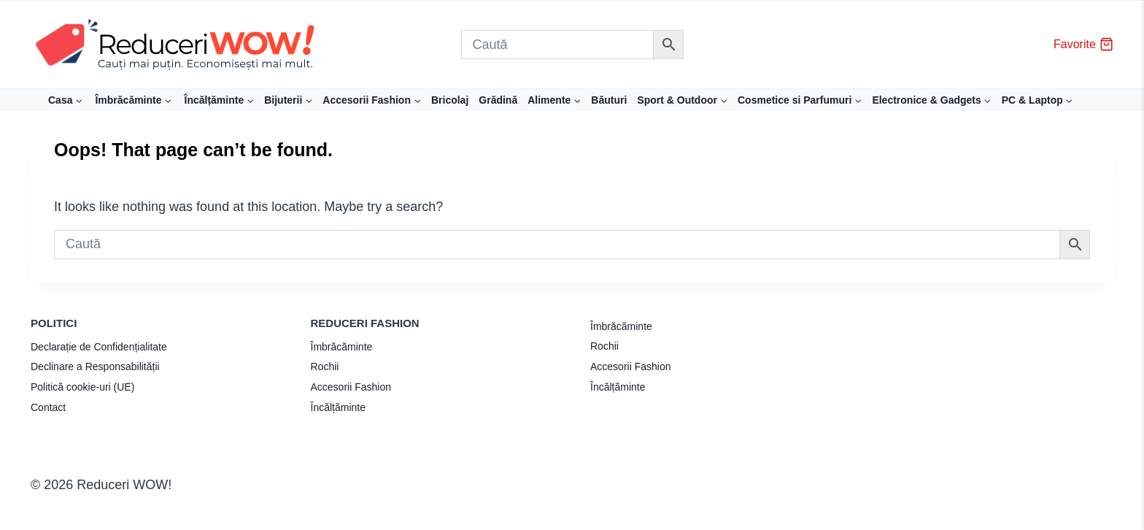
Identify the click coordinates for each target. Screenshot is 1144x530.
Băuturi (609, 100)
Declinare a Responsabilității (95, 366)
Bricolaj (449, 100)
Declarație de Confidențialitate (99, 347)
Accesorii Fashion (351, 387)
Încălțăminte (338, 407)
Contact (48, 407)
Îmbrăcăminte (342, 347)
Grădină (498, 100)
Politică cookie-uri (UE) (82, 387)
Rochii (325, 366)
